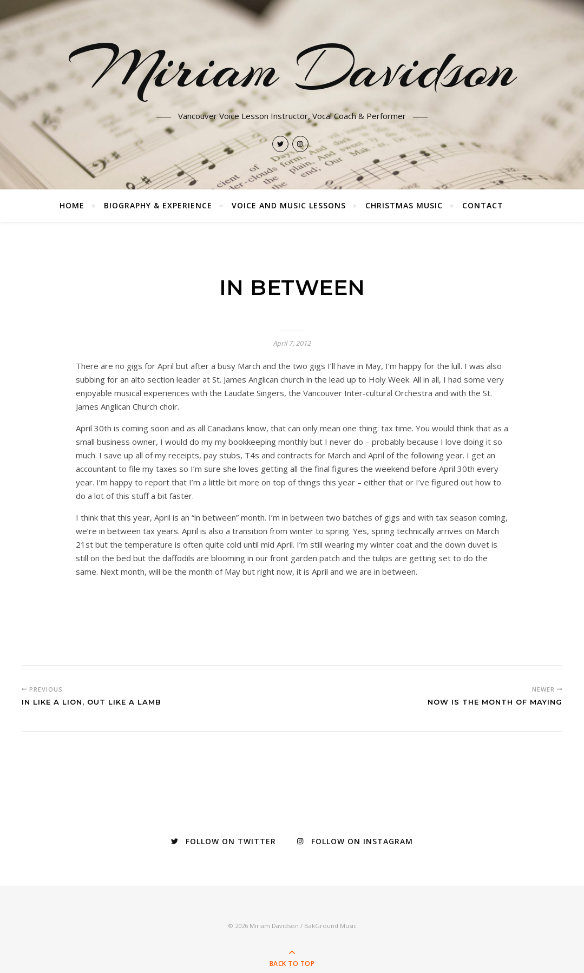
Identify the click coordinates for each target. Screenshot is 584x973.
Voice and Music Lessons (289, 205)
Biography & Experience (158, 205)
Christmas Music (404, 205)
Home (72, 205)
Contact (482, 205)
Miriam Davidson (292, 68)
